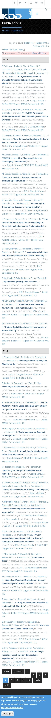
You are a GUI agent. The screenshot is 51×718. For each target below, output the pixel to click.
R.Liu (4, 109)
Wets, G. (12, 76)
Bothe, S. (18, 66)
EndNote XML (39, 46)
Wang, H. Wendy (14, 109)
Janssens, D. (7, 70)
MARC (46, 43)
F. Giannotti (7, 531)
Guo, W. (20, 113)
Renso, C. (22, 599)
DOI (26, 101)
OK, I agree (7, 714)
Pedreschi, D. (10, 73)
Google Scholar (38, 101)
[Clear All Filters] (39, 53)
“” (22, 79)
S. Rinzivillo (7, 200)
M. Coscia (6, 155)
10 (29, 680)
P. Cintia (5, 402)
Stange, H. (21, 73)
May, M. (36, 70)
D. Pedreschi (7, 383)
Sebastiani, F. (23, 557)
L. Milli (5, 554)
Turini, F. (32, 383)
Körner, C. (28, 70)
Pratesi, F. (33, 502)
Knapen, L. (18, 70)
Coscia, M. (38, 200)
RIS (47, 46)
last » (7, 685)
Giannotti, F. (35, 66)
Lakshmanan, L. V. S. (21, 531)
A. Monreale (7, 502)
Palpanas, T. (14, 648)
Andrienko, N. (37, 486)
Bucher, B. (42, 516)
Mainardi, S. (18, 200)
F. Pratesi (6, 483)
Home (5, 30)
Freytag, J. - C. (8, 651)
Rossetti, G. (16, 155)
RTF (33, 43)
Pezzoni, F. (28, 200)
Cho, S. (26, 66)
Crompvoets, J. (12, 519)
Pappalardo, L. (16, 402)
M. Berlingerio (8, 301)
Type (15, 50)
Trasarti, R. (31, 73)
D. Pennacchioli (9, 448)
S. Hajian (5, 249)
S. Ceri (5, 278)
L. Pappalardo (8, 219)
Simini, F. (19, 357)
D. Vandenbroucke (29, 516)
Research (17, 30)
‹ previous (18, 671)
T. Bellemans (7, 66)
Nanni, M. (28, 135)
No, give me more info (12, 707)
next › (37, 680)
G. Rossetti (6, 467)
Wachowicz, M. (33, 599)
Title (10, 50)
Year (21, 50)
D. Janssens (7, 135)
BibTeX (27, 43)
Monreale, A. (28, 109)
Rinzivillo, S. (7, 139)
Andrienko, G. (20, 486)
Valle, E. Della (14, 278)
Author (5, 50)
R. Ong (5, 599)
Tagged (39, 43)
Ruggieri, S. (19, 383)
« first (6, 671)
